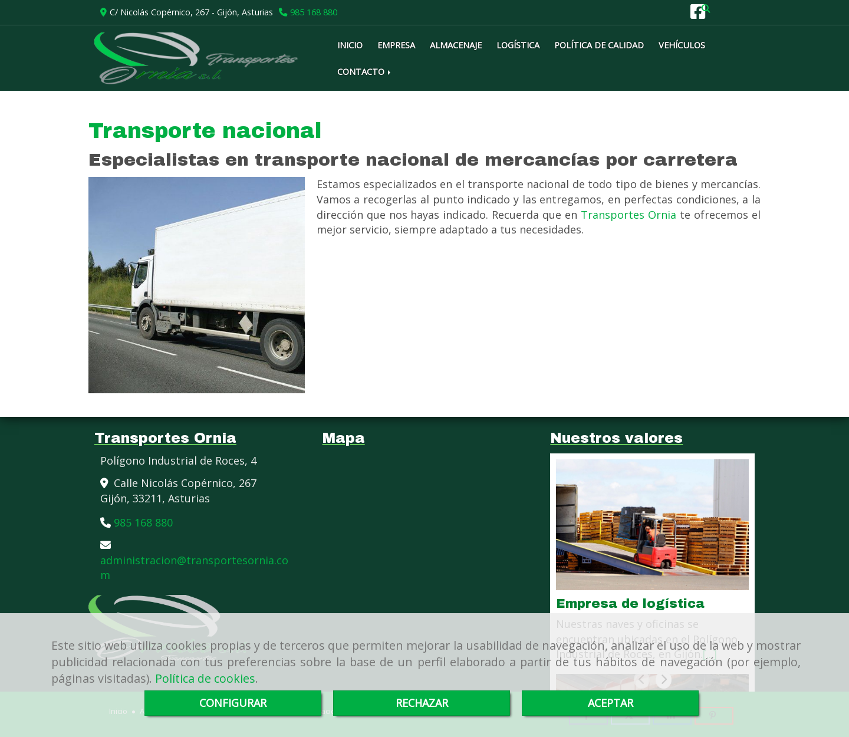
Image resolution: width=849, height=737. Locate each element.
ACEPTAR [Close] (610, 703)
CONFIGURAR (232, 703)
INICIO (350, 45)
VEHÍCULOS (682, 45)
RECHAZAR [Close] (422, 703)
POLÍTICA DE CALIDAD (599, 45)
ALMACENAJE (456, 45)
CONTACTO (365, 71)
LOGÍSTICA (517, 45)
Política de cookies (205, 678)
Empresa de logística (630, 603)
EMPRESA (396, 45)
